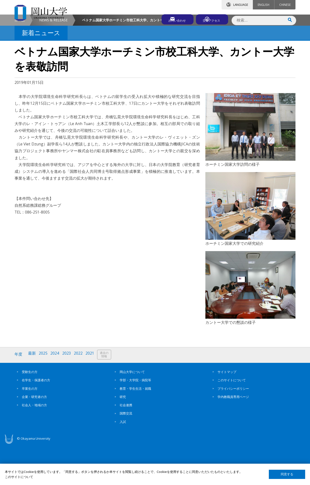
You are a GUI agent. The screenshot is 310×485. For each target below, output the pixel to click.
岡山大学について (132, 412)
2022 (80, 395)
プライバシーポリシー (233, 428)
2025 (44, 395)
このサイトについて (231, 420)
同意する (287, 474)
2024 (56, 395)
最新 (33, 395)
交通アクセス (211, 18)
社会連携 (126, 445)
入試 (123, 462)
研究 (123, 437)
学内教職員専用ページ (233, 437)
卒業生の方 (30, 428)
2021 (92, 395)
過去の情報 (107, 395)
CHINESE (285, 5)
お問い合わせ (168, 18)
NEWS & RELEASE (53, 61)
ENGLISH (263, 5)
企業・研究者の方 (34, 437)
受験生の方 (30, 412)
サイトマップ (226, 412)
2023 (68, 395)
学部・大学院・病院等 (135, 420)
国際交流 (126, 453)
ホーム (20, 61)
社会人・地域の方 (34, 445)
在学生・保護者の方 (36, 420)
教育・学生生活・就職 (135, 428)
